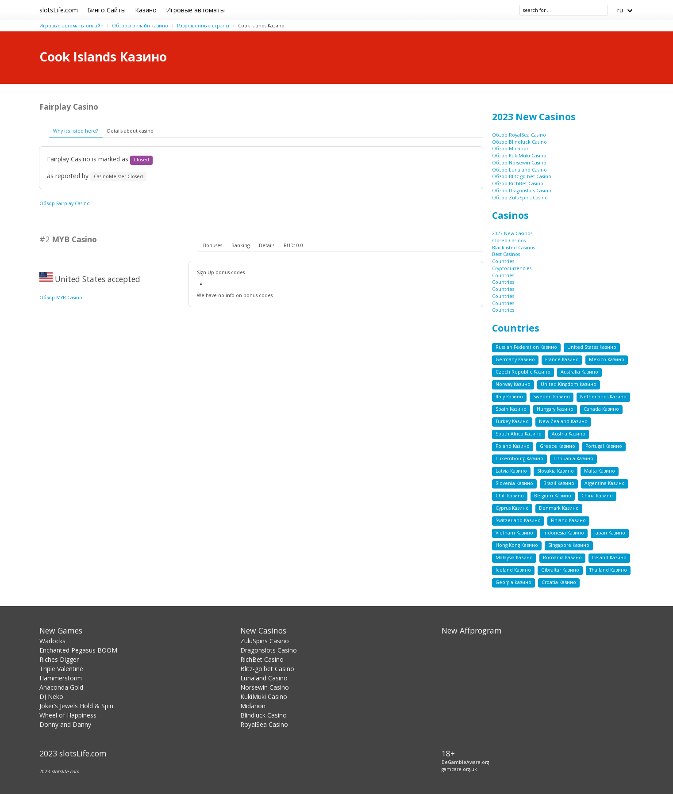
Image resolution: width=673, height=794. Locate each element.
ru (620, 10)
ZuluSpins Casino (264, 641)
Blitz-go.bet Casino (267, 668)
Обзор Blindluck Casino (519, 142)
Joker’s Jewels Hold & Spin (76, 706)
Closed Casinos (509, 240)
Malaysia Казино (514, 557)
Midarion (252, 706)
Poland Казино (513, 446)
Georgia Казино (513, 582)
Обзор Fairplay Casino (64, 203)
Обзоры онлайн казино (140, 26)
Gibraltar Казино (560, 570)
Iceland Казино (513, 570)
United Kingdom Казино (568, 384)
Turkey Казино (512, 421)
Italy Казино (509, 396)
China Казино (597, 495)
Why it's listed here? (75, 131)
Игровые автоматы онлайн (71, 26)
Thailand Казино (608, 570)
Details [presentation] (266, 245)
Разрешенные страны (203, 26)
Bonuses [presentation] (212, 245)
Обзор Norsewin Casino (519, 163)
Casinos (510, 215)
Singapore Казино (568, 545)
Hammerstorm (60, 678)
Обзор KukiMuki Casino (519, 156)
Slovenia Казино (514, 483)
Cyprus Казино (512, 508)
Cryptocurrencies (511, 268)
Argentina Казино (605, 483)
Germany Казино (515, 359)
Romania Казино (562, 557)
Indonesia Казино (563, 533)
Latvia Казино (511, 471)
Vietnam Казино (514, 533)
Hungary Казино (555, 409)
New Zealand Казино (563, 421)
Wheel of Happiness (67, 715)
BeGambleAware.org (465, 762)
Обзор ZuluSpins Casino (520, 198)
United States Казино (591, 347)
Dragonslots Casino (268, 650)
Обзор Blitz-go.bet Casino (521, 176)
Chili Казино (510, 495)
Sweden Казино (551, 396)
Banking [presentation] (240, 245)
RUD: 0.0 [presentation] (293, 245)
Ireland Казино (609, 557)
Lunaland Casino (264, 678)
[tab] (212, 246)
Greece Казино (557, 446)
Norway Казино (513, 384)
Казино (146, 10)
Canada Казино (601, 409)
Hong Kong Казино (517, 545)
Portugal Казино (603, 446)
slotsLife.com (58, 10)
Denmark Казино (559, 508)
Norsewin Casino (264, 687)
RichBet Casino (262, 659)
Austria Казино (568, 434)
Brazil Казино (558, 483)
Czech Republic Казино (523, 372)
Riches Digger (59, 659)
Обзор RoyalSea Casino (519, 135)
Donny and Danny (65, 724)
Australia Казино (579, 372)
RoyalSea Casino (264, 724)
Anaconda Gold (61, 687)
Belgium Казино (552, 495)
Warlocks (52, 641)
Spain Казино (511, 409)
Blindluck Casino (263, 715)
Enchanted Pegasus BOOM (78, 650)
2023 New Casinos (534, 117)
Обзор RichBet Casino (517, 183)
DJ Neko (51, 696)
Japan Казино (609, 533)
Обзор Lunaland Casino (519, 170)
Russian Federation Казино (526, 347)
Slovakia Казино (555, 471)
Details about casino (130, 131)
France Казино (562, 359)
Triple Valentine (61, 668)
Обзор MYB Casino (60, 297)
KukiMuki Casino (263, 696)
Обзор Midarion (511, 148)
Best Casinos (506, 254)
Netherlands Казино (603, 396)
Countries (503, 261)
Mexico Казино (606, 359)
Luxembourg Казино (519, 458)
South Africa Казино (519, 434)
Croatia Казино (559, 582)
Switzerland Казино (518, 520)
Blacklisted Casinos (513, 247)
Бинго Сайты (106, 10)
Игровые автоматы (195, 10)
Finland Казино (568, 520)
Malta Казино (599, 471)
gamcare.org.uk (459, 769)
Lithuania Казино (573, 458)
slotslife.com (65, 771)
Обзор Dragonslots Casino (521, 190)
